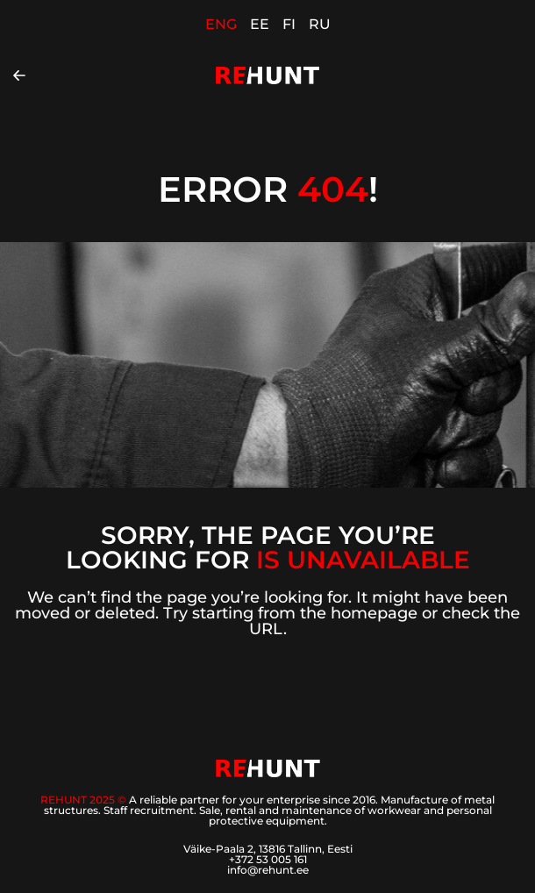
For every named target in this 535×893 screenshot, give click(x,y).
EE (259, 24)
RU (320, 24)
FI (289, 24)
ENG (221, 24)
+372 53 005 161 (268, 859)
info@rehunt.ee (268, 869)
